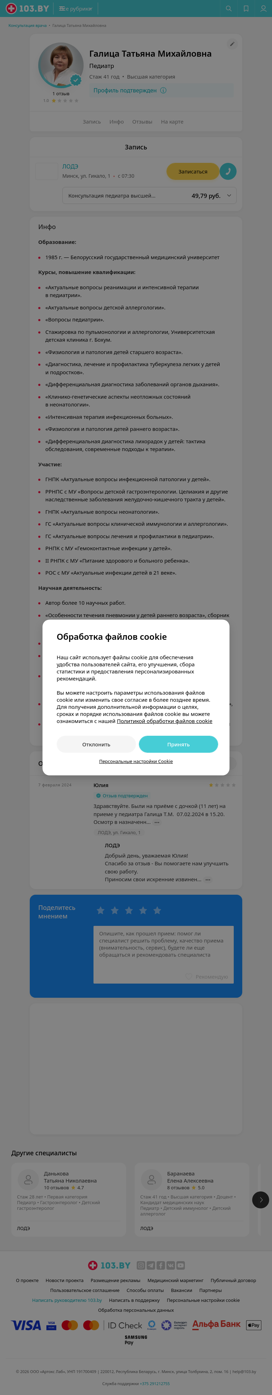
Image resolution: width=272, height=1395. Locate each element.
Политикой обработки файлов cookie (164, 720)
